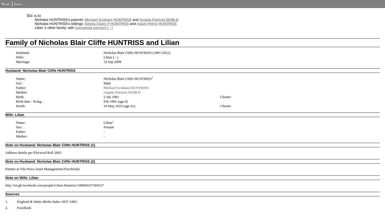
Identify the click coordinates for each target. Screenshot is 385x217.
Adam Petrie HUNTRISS (157, 24)
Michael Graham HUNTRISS (108, 20)
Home (6, 4)
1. (6, 202)
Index (18, 4)
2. (6, 208)
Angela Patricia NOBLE (159, 20)
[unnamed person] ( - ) (94, 28)
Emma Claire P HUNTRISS (107, 24)
